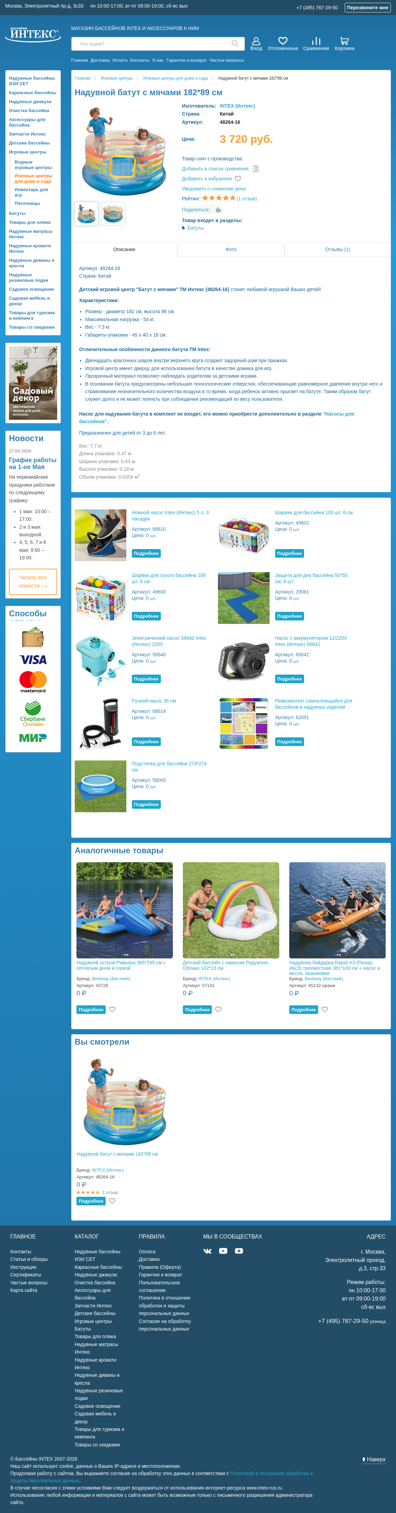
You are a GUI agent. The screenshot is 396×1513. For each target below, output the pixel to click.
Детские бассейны (29, 143)
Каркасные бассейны (32, 92)
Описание (124, 249)
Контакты (140, 60)
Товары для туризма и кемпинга (32, 315)
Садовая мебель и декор (29, 301)
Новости (26, 438)
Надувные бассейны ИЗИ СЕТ (32, 81)
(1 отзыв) (247, 198)
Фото (231, 249)
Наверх (374, 1459)
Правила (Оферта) (160, 1267)
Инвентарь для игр (31, 192)
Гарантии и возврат (186, 60)
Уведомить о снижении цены (214, 188)
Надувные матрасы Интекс (31, 234)
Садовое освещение (31, 289)
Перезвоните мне (367, 7)
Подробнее (146, 553)
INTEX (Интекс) (237, 106)
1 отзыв (110, 1192)
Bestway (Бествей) (111, 978)
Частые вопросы (226, 60)
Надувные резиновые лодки (28, 277)
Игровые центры (27, 152)
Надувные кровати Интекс (30, 248)
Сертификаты (25, 1274)
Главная (79, 60)
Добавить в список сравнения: (216, 168)
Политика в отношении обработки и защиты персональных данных (164, 1305)
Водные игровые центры (33, 164)
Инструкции (23, 1267)
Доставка (100, 60)
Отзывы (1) (337, 249)
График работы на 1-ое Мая (32, 463)
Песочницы (27, 203)
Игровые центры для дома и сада (33, 178)
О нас (158, 60)
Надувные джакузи (30, 101)
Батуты (17, 213)
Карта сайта (23, 1290)
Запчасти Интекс (27, 134)
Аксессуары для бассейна (27, 122)
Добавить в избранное (207, 178)
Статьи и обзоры (29, 1259)
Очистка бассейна (29, 110)
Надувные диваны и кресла (31, 263)
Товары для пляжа (30, 222)
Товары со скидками (32, 327)
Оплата (119, 60)
